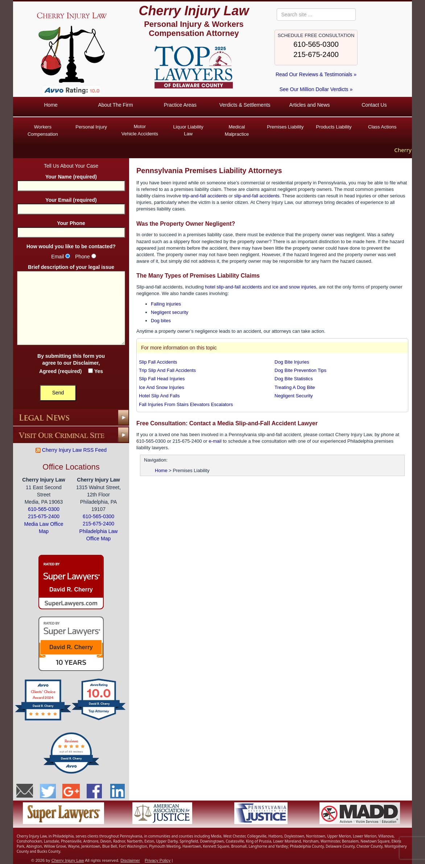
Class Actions (382, 127)
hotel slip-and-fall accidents (233, 286)
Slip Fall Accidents (158, 361)
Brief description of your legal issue (71, 305)
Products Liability (333, 127)
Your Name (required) (71, 180)
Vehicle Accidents (140, 129)
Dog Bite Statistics (294, 378)
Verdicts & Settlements (245, 105)
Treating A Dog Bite (295, 387)
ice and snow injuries (294, 286)
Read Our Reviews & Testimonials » (316, 74)
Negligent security (169, 312)
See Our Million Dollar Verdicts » (316, 89)
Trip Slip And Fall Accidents (167, 370)
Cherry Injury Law (194, 10)
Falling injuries (166, 303)
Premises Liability (285, 127)
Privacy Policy (157, 860)
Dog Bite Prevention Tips (300, 370)
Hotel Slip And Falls (159, 395)
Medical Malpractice (237, 130)
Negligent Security (294, 395)
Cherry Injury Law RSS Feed (71, 450)
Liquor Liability (188, 130)
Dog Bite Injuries (292, 361)
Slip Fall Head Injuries (162, 378)
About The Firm (115, 105)
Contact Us (374, 105)
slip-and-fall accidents (257, 195)
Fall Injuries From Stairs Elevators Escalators (186, 404)
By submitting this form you (71, 363)
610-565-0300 (316, 44)
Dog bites (161, 320)
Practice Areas (180, 105)
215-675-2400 (316, 54)
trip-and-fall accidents (204, 195)
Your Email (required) (71, 204)
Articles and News (309, 105)
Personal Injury (91, 127)
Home (50, 105)
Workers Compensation (43, 130)
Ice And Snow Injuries (161, 387)
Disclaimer (85, 362)
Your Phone (71, 227)
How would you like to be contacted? (71, 246)
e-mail (215, 440)
